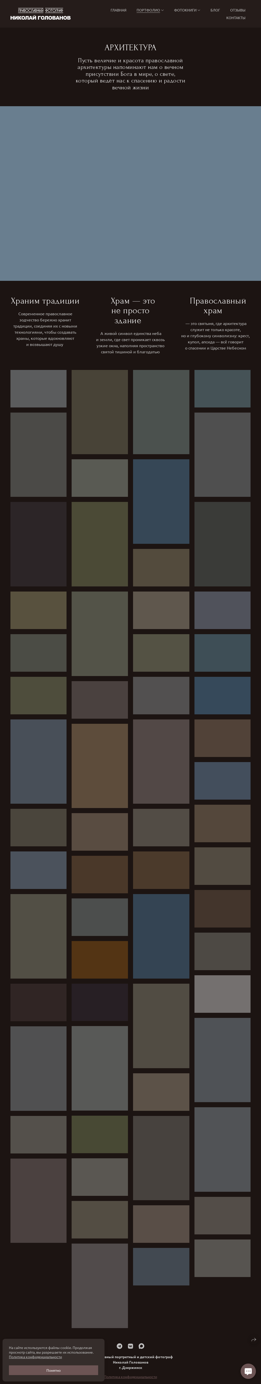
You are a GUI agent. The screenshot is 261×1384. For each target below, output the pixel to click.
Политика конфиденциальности (35, 1356)
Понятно (53, 1370)
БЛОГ (215, 10)
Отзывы (237, 10)
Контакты (235, 17)
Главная (118, 10)
